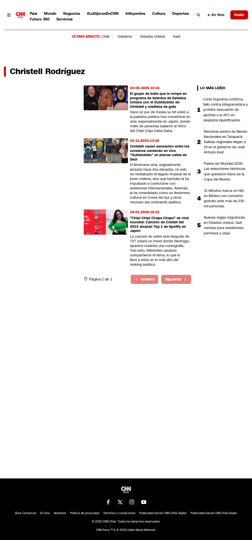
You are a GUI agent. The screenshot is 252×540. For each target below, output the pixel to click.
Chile (106, 36)
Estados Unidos (152, 36)
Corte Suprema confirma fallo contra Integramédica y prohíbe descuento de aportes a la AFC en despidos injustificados (225, 109)
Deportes (180, 13)
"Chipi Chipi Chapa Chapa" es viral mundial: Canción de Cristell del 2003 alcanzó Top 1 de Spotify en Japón (159, 224)
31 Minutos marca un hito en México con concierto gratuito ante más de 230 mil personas (224, 198)
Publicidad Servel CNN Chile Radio (213, 513)
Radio (239, 14)
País (33, 13)
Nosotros (60, 513)
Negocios (71, 13)
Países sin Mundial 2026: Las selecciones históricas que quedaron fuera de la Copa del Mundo (224, 171)
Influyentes (135, 13)
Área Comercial (25, 513)
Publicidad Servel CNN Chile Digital (163, 513)
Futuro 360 (39, 19)
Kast (176, 36)
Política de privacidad (84, 513)
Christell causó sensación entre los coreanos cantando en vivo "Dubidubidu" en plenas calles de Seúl (159, 153)
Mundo (50, 13)
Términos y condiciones (119, 513)
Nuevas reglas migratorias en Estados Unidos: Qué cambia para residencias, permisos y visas (224, 225)
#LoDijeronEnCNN (103, 13)
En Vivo (216, 14)
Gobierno (125, 36)
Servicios (64, 19)
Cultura (158, 13)
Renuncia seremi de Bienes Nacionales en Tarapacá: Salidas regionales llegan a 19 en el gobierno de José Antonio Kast (225, 142)
